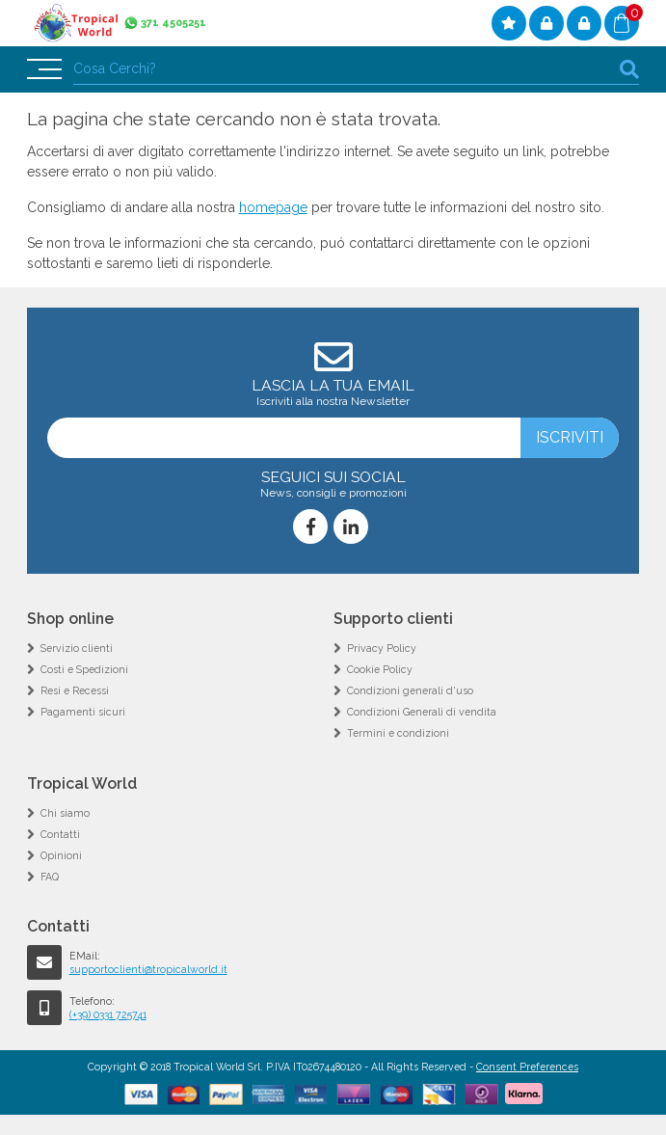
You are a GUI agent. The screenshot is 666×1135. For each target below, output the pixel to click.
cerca (629, 69)
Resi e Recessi (74, 690)
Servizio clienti (76, 648)
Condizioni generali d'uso (410, 690)
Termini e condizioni (398, 733)
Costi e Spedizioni (84, 669)
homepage (273, 207)
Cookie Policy (380, 669)
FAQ (49, 876)
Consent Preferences (527, 1066)
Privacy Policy (381, 648)
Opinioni (61, 855)
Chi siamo (65, 813)
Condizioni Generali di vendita (421, 711)
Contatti (60, 834)
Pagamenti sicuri (82, 711)
